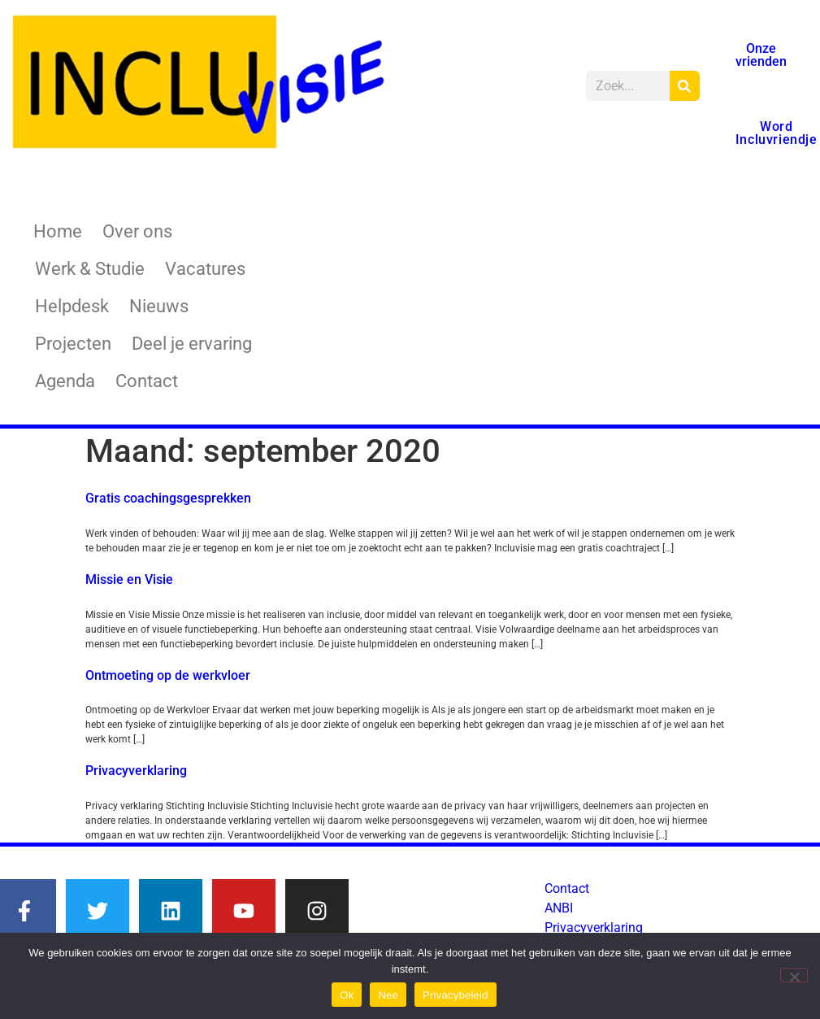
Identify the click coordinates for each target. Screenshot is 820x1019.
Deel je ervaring (192, 343)
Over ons (137, 231)
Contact (146, 381)
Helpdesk (72, 306)
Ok (347, 995)
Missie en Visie (129, 579)
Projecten (73, 343)
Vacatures (205, 269)
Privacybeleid (455, 995)
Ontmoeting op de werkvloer (167, 675)
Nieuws (159, 306)
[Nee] (794, 975)
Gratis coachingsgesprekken (168, 498)
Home (57, 231)
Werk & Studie (90, 269)
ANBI (558, 908)
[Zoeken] (685, 86)
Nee (388, 995)
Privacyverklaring (136, 770)
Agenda (65, 381)
